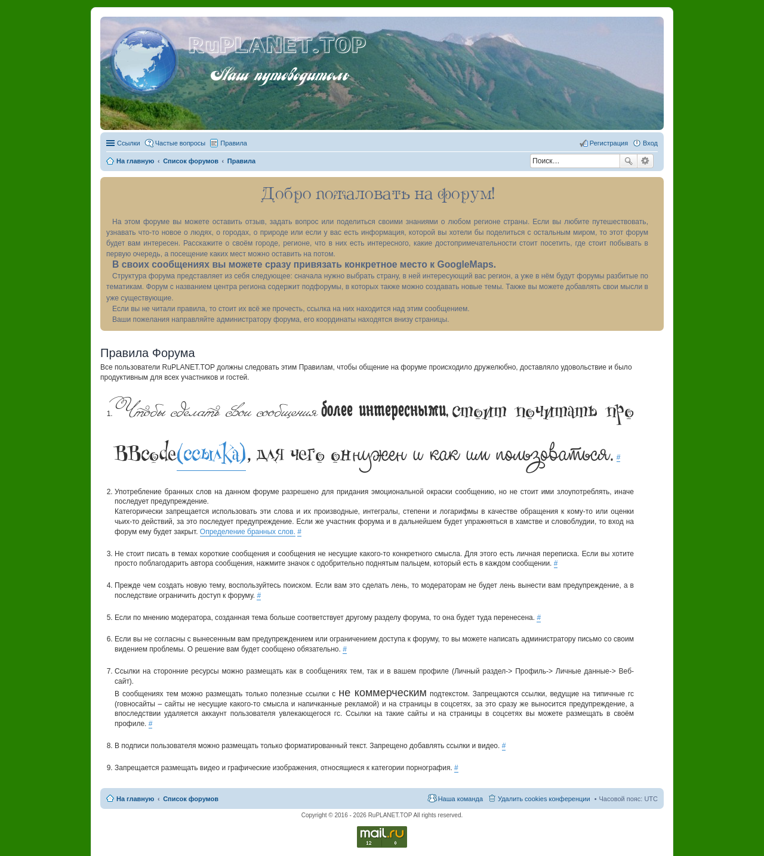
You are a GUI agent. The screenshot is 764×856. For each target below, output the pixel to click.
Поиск (628, 161)
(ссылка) (211, 453)
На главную (135, 798)
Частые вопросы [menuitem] (180, 143)
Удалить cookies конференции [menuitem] (544, 798)
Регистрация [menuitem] (609, 143)
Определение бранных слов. (247, 532)
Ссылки (128, 143)
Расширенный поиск (645, 161)
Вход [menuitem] (650, 143)
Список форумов (190, 798)
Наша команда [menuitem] (460, 798)
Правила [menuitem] (233, 143)
